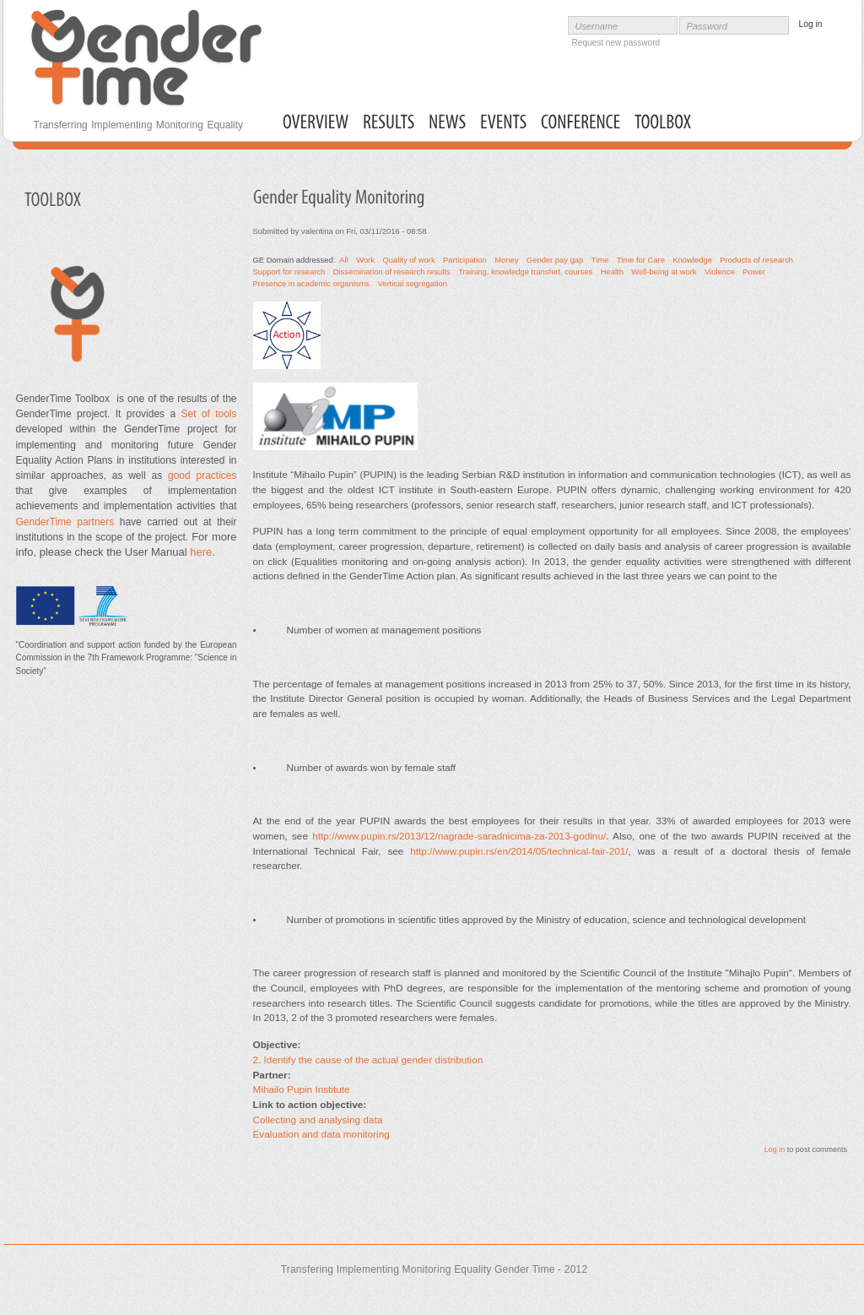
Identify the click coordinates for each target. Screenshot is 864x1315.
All (343, 259)
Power (753, 271)
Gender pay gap (554, 259)
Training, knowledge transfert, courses (525, 271)
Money (506, 259)
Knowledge (692, 259)
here (201, 552)
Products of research (756, 259)
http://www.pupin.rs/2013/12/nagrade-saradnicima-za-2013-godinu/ (459, 835)
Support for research (289, 271)
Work (365, 259)
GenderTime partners (65, 522)
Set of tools (208, 414)
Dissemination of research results (392, 271)
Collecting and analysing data (318, 1119)
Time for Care (641, 259)
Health (612, 271)
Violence (720, 271)
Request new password (616, 42)
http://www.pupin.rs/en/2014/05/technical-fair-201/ (519, 850)
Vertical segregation (412, 283)
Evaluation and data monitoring (321, 1133)
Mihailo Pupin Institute (301, 1089)
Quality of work (408, 259)
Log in (775, 1149)
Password (707, 26)
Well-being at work (663, 271)
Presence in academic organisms (311, 283)
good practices (199, 475)
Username (596, 26)
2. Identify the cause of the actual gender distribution (368, 1059)
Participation (465, 259)
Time (600, 259)
